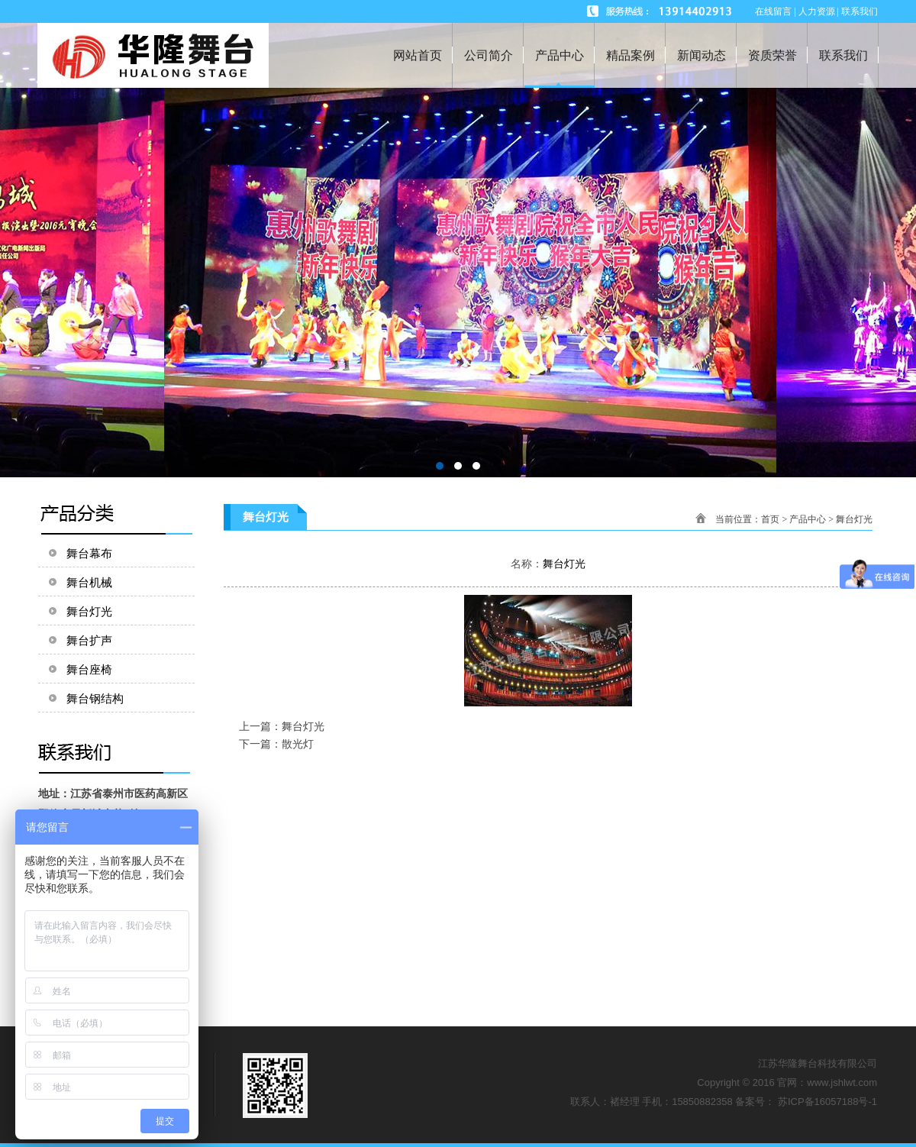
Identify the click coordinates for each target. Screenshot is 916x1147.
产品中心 (559, 55)
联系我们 (843, 55)
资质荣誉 (772, 55)
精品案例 (630, 55)
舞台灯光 (854, 519)
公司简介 (488, 55)
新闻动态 (701, 55)
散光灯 (298, 744)
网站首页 (417, 55)
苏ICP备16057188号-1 (827, 1101)
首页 (770, 519)
